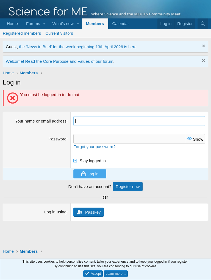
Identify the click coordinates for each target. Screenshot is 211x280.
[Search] (203, 23)
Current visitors (59, 33)
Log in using (55, 212)
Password (57, 139)
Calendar (120, 23)
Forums (33, 23)
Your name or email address (40, 121)
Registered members (22, 33)
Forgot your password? (94, 146)
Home (12, 23)
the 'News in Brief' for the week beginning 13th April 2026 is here (78, 46)
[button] (44, 23)
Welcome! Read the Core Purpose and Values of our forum (59, 61)
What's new (63, 23)
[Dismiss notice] (203, 47)
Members (95, 23)
